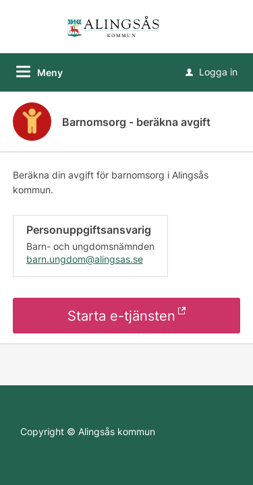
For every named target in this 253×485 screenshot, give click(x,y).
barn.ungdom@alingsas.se (84, 259)
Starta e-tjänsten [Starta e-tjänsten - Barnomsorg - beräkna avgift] (121, 316)
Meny (50, 72)
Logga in (211, 71)
